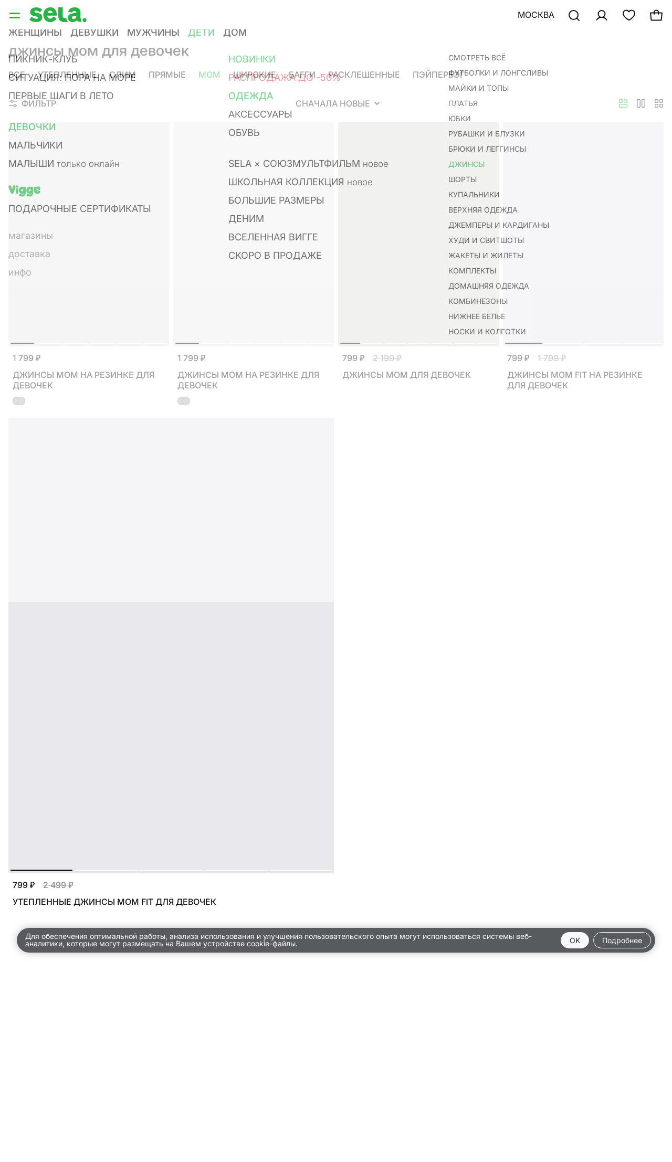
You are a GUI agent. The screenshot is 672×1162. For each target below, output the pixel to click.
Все (16, 74)
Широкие (254, 74)
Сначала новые (338, 103)
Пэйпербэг (439, 74)
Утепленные (67, 74)
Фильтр (32, 103)
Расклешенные (364, 74)
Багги (302, 74)
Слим (122, 74)
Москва (536, 14)
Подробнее (622, 940)
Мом (209, 74)
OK (575, 940)
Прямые (167, 74)
